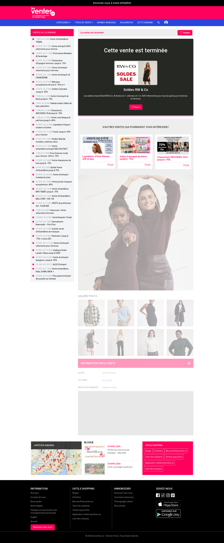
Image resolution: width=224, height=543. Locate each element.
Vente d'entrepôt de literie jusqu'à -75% (133, 157)
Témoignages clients (123, 501)
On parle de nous (38, 497)
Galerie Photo (87, 296)
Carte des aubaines (154, 457)
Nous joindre (36, 501)
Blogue (148, 451)
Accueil (34, 521)
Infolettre (158, 451)
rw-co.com (107, 380)
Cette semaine (145, 22)
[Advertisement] (135, 413)
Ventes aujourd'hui (174, 457)
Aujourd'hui (126, 22)
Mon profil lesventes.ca (176, 451)
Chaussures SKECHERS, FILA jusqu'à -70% (172, 158)
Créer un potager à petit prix (120, 467)
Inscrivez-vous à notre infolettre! (112, 3)
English (34, 517)
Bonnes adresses (106, 22)
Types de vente (84, 22)
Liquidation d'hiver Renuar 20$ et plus (96, 157)
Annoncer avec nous (42, 527)
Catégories (63, 22)
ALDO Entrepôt (59, 264)
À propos (35, 493)
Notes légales (37, 506)
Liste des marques (153, 469)
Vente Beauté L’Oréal (62, 217)
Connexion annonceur (124, 497)
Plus (110, 164)
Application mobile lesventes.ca (159, 463)
